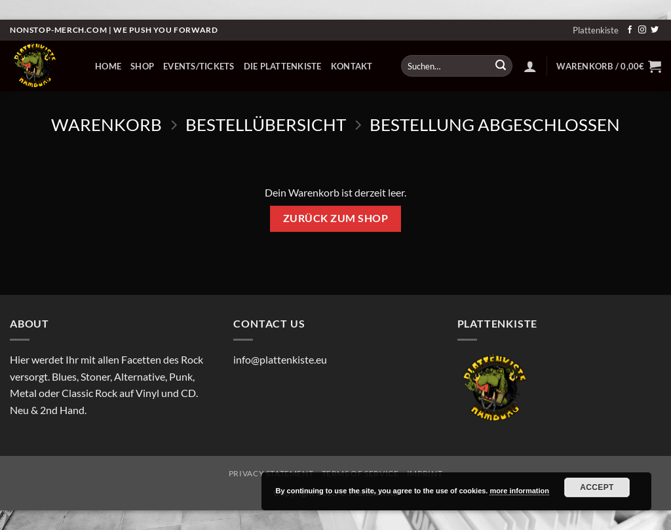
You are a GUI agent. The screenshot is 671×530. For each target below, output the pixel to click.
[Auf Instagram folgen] (642, 30)
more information (518, 491)
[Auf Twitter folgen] (655, 30)
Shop (142, 66)
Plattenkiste (596, 30)
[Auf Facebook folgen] (630, 30)
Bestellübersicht (265, 124)
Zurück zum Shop (335, 218)
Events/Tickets (199, 66)
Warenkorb (106, 124)
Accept (597, 487)
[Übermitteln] (500, 66)
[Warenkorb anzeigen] (608, 66)
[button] (530, 66)
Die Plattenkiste (283, 66)
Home (108, 66)
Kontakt (352, 66)
